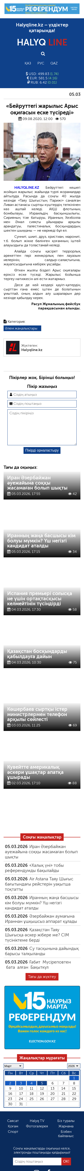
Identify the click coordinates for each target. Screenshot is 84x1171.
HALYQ (42, 42)
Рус (40, 63)
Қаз (28, 63)
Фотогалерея (37, 1133)
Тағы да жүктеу (42, 983)
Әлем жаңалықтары (21, 328)
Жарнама (65, 1133)
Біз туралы (66, 1128)
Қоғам (13, 1133)
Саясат (13, 1128)
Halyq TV (37, 1128)
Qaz (54, 63)
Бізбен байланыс (66, 1141)
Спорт (13, 1139)
